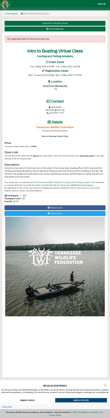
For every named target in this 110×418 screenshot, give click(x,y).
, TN (55, 89)
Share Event (55, 208)
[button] (105, 385)
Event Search (11, 14)
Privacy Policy (7, 406)
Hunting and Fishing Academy (77, 182)
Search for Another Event (55, 23)
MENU (102, 3)
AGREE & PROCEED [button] (81, 400)
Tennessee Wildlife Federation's (51, 182)
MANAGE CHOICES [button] (27, 400)
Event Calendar (55, 29)
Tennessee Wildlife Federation (55, 127)
